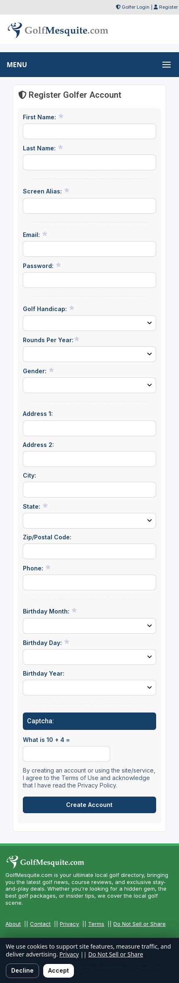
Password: (42, 265)
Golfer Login (136, 7)
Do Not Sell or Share (139, 923)
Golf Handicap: (49, 308)
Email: (35, 234)
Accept (58, 970)
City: (29, 475)
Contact (40, 923)
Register (168, 7)
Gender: (38, 370)
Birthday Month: (50, 611)
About (13, 923)
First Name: (43, 117)
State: (35, 506)
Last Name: (43, 148)
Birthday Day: (46, 642)
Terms (96, 923)
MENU (17, 64)
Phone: (37, 568)
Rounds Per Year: (51, 339)
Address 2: (38, 444)
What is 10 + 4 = (46, 739)
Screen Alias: (46, 191)
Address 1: (38, 413)
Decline (22, 970)
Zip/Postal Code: (47, 537)
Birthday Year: (43, 673)
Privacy (69, 923)
